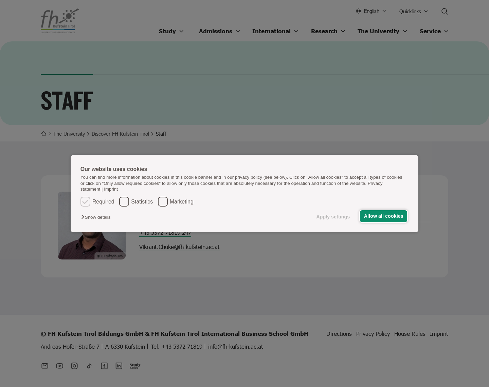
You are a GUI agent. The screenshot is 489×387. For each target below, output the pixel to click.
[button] (97, 217)
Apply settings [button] (333, 216)
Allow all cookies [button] (383, 216)
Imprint (111, 189)
